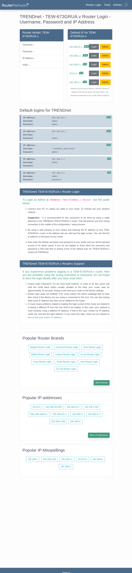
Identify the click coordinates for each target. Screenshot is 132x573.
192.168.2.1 (75, 82)
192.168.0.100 (58, 421)
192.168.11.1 (94, 414)
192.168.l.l (33, 459)
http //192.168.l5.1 (39, 414)
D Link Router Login (90, 354)
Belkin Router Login (40, 354)
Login (94, 47)
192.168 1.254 (91, 407)
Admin (105, 47)
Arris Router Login (89, 362)
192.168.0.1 (75, 64)
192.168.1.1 (75, 56)
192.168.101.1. (60, 414)
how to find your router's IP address (45, 317)
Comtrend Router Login (67, 347)
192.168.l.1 (66, 466)
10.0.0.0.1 (82, 459)
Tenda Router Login (66, 362)
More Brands (101, 383)
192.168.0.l (77, 414)
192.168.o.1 (67, 459)
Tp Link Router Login (66, 369)
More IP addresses (99, 435)
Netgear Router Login (40, 347)
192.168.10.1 (75, 47)
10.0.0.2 (73, 73)
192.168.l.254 (49, 459)
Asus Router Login (92, 347)
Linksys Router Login (65, 354)
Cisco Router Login (42, 362)
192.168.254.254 (54, 407)
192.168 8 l (75, 421)
